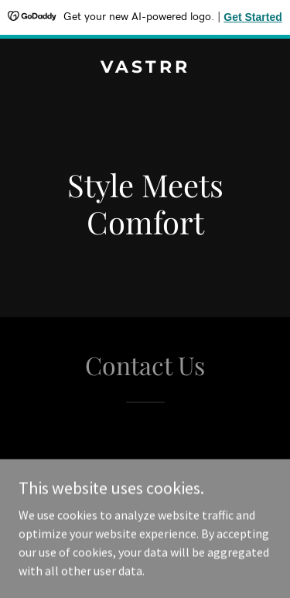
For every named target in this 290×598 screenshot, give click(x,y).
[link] (145, 68)
